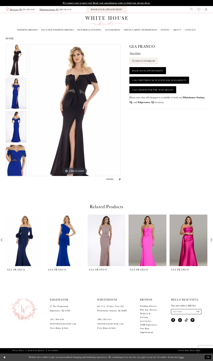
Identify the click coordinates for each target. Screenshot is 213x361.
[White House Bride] (106, 20)
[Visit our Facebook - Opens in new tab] (173, 319)
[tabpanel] (16, 61)
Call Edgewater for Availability (153, 89)
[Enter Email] (186, 311)
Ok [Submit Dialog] (208, 357)
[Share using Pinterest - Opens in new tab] (120, 179)
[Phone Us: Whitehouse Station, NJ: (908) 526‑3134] (55, 9)
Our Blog (144, 328)
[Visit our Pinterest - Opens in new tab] (192, 319)
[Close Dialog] (4, 357)
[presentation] (24, 240)
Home (10, 38)
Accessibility (53, 350)
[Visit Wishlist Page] (198, 9)
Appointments (146, 332)
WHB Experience (148, 324)
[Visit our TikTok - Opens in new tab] (186, 319)
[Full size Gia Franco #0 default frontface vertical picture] (74, 110)
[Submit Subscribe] (197, 311)
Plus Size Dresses (148, 309)
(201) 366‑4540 (57, 319)
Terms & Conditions (36, 350)
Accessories (145, 321)
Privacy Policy (18, 350)
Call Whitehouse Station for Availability (159, 80)
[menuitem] (20, 9)
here (182, 357)
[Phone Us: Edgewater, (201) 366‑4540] (20, 9)
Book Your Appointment (147, 70)
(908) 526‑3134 (104, 319)
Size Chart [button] (135, 53)
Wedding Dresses (148, 306)
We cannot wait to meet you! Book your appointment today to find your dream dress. (106, 2)
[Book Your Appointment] (106, 9)
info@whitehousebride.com (63, 323)
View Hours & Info (59, 328)
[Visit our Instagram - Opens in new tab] (180, 319)
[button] (206, 9)
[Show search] (191, 9)
